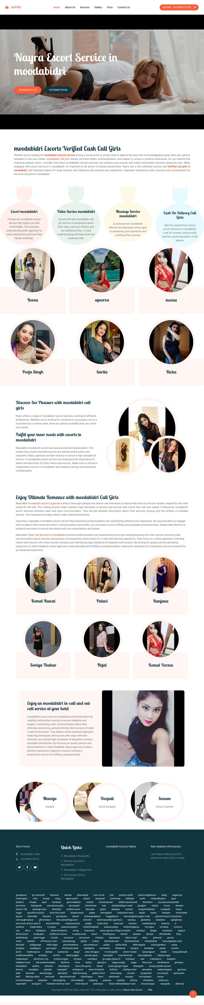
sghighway (176, 923)
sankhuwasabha (24, 959)
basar (154, 916)
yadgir (88, 927)
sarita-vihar (121, 948)
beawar (137, 938)
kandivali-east (111, 945)
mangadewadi (179, 955)
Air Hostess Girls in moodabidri (73, 880)
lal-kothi (87, 923)
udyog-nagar (163, 959)
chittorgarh (21, 902)
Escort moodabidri (24, 261)
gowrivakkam (74, 906)
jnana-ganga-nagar (118, 970)
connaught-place (24, 923)
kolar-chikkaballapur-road (122, 987)
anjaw (162, 952)
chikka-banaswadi (127, 906)
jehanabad (82, 899)
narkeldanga (68, 945)
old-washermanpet (46, 966)
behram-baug (80, 977)
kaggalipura (112, 920)
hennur (19, 973)
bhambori (148, 906)
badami (20, 906)
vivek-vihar (102, 927)
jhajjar (153, 934)
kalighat (171, 962)
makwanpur (22, 962)
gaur (173, 902)
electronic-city (41, 962)
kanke (164, 955)
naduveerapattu (69, 931)
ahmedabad (77, 984)
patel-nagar (39, 941)
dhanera (54, 899)
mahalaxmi (156, 962)
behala (48, 955)
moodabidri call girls (58, 157)
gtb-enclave (45, 923)
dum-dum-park (57, 916)
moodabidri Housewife (76, 860)
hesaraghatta (145, 959)
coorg (76, 934)
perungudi (74, 909)
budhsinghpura (131, 931)
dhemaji (179, 987)
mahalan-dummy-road (58, 987)
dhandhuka (165, 938)
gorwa (170, 941)
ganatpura (21, 899)
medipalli (166, 913)
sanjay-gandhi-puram (160, 970)
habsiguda (36, 909)
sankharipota (149, 927)
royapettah (146, 977)
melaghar (34, 973)
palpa (92, 916)
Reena (32, 357)
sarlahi (89, 906)
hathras (113, 973)
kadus (88, 966)
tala (142, 962)
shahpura (41, 934)
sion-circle (98, 899)
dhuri (27, 934)
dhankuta (120, 952)
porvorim (21, 909)
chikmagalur (138, 948)
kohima (165, 927)
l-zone (167, 909)
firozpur (78, 962)
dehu (145, 941)
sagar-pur (177, 899)
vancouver (84, 941)
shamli (124, 938)
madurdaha (36, 931)
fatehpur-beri (130, 973)
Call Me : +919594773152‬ (177, 7)
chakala (99, 941)
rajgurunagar (119, 966)
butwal (129, 913)
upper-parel (72, 902)
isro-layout (162, 977)
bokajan (166, 916)
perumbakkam (71, 948)
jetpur (103, 913)
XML (150, 993)
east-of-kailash (96, 973)
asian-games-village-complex (115, 934)
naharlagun (87, 980)
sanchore (69, 941)
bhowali (30, 977)
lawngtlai (108, 959)
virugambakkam (147, 913)
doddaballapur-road (122, 909)
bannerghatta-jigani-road (137, 920)
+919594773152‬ (31, 89)
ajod (44, 906)
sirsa (77, 966)
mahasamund (72, 927)
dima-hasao (22, 938)
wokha (35, 970)
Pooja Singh (32, 429)
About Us (70, 7)
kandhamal (163, 966)
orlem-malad (130, 955)
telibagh (130, 902)
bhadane (161, 923)
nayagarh (62, 973)
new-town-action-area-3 (28, 927)
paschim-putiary (35, 916)
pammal (157, 941)
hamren (133, 927)
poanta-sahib (126, 899)
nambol (31, 945)
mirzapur (150, 931)
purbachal (63, 955)
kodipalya (39, 938)
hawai (100, 970)
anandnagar (46, 977)
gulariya (107, 984)
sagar (134, 966)
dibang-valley (33, 980)
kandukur (149, 952)
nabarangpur (73, 959)
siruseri (131, 977)
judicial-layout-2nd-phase (168, 920)
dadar (142, 916)
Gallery (98, 7)
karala (46, 902)
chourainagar (148, 987)
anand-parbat (106, 906)
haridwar (56, 906)
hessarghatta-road (172, 945)
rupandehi (21, 987)
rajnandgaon (149, 955)
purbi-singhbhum (147, 899)
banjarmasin (77, 916)
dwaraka (90, 913)
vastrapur (92, 962)
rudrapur (140, 934)
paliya (84, 945)
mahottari (89, 934)
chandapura (108, 938)
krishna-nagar (61, 962)
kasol (94, 938)
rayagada (165, 987)
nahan (155, 909)
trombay (164, 931)
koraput (135, 952)
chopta (32, 906)
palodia (48, 973)
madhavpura (33, 955)
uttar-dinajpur (92, 955)
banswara (105, 952)
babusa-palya (111, 931)
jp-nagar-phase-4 (111, 962)
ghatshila (145, 923)
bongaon (36, 987)
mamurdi (118, 927)
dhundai (20, 948)
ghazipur (101, 966)
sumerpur (167, 934)
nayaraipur (114, 941)
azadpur (20, 952)
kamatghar (106, 916)
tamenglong (59, 984)
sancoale (49, 980)
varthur (57, 959)
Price (110, 7)
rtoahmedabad (91, 931)
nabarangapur (164, 973)
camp (174, 948)
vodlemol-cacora (58, 938)
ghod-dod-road (68, 980)
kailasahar (114, 980)
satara (86, 902)
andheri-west (73, 913)
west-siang (116, 977)
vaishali (121, 984)
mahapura (77, 973)
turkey (95, 945)
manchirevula (125, 959)
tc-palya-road (79, 938)
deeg (164, 899)
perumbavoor (91, 948)
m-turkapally (111, 955)
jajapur (181, 934)
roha (35, 902)
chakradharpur (158, 902)
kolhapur (131, 962)
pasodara (147, 973)
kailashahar (151, 945)
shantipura (63, 970)
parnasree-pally (55, 909)
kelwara (49, 970)
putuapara (61, 920)
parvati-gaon (91, 959)
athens (133, 984)
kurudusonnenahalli (168, 906)
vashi (143, 902)
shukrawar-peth (70, 952)
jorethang (115, 902)
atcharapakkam (92, 920)
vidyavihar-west (125, 916)
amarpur (42, 959)
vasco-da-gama (83, 970)
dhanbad (56, 913)
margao (129, 980)
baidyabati (21, 970)
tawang (131, 923)
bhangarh (138, 970)
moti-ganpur (145, 980)
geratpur (178, 966)
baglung (93, 984)
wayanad (100, 902)
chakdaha (148, 984)
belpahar (42, 984)
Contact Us (123, 7)
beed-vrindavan (59, 934)
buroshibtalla (53, 927)
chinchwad (90, 909)
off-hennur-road (48, 945)
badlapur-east (23, 966)
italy (104, 909)
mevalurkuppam (24, 984)
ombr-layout (81, 987)
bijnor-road (131, 941)
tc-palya (51, 931)
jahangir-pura (39, 913)
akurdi (75, 920)
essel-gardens (158, 948)
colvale (54, 941)
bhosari (47, 920)
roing (57, 902)
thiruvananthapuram (67, 923)
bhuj (178, 938)
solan (18, 945)
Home (56, 7)
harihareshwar (131, 945)
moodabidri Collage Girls (77, 874)
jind (112, 899)
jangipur (142, 909)
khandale (32, 920)
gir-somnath (38, 899)
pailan (106, 948)
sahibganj (89, 952)
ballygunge (35, 948)
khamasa (147, 966)
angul (77, 955)
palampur (98, 987)
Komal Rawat (43, 652)
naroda (67, 899)
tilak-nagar (52, 948)
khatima (65, 966)
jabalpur (116, 913)
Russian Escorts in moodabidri (73, 867)
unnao (160, 980)
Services (85, 7)
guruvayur (51, 952)
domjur (150, 938)
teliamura (163, 984)
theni (101, 980)
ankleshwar (22, 941)
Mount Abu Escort (132, 993)
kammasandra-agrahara (109, 923)
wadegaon (35, 952)
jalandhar (62, 977)
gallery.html (98, 977)
